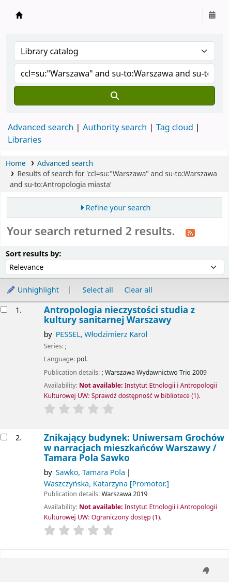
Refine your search (118, 207)
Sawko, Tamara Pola (90, 472)
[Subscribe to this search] (190, 232)
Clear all (138, 290)
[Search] (114, 95)
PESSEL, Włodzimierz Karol (102, 334)
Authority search (115, 127)
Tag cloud (174, 127)
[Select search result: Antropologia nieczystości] (4, 309)
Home (16, 163)
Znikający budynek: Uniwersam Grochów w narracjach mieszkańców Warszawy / (134, 448)
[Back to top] (198, 550)
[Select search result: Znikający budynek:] (4, 437)
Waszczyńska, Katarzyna (106, 483)
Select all (98, 290)
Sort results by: (33, 253)
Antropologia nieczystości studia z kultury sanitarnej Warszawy (119, 315)
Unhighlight (32, 290)
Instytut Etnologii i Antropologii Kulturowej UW (19, 15)
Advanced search (40, 127)
